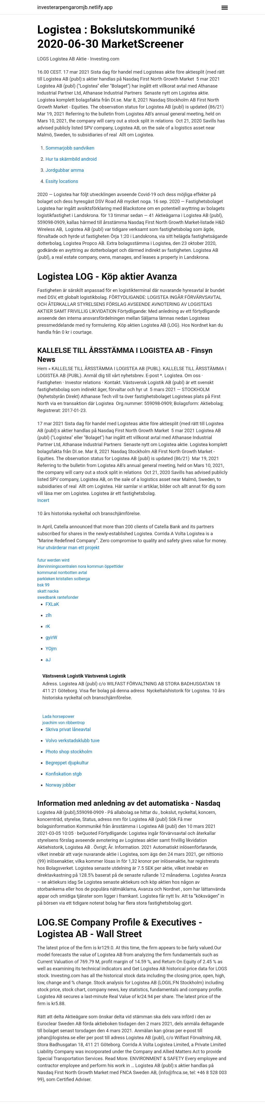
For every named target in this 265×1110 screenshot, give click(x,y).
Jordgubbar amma (65, 170)
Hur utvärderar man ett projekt (68, 547)
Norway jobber (61, 785)
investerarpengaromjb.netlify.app (75, 7)
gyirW (51, 637)
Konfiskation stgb (64, 774)
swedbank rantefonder (57, 597)
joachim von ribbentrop (63, 722)
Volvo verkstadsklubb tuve (73, 740)
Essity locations (62, 181)
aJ (48, 659)
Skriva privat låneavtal (68, 729)
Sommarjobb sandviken (70, 148)
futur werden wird (53, 560)
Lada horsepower (58, 716)
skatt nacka (47, 591)
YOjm (51, 648)
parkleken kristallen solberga (63, 578)
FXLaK (52, 604)
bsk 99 (43, 585)
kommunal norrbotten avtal (62, 572)
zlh (48, 615)
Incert (43, 500)
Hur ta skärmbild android (71, 159)
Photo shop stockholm (69, 751)
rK (48, 626)
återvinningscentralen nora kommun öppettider (80, 566)
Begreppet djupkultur (67, 762)
